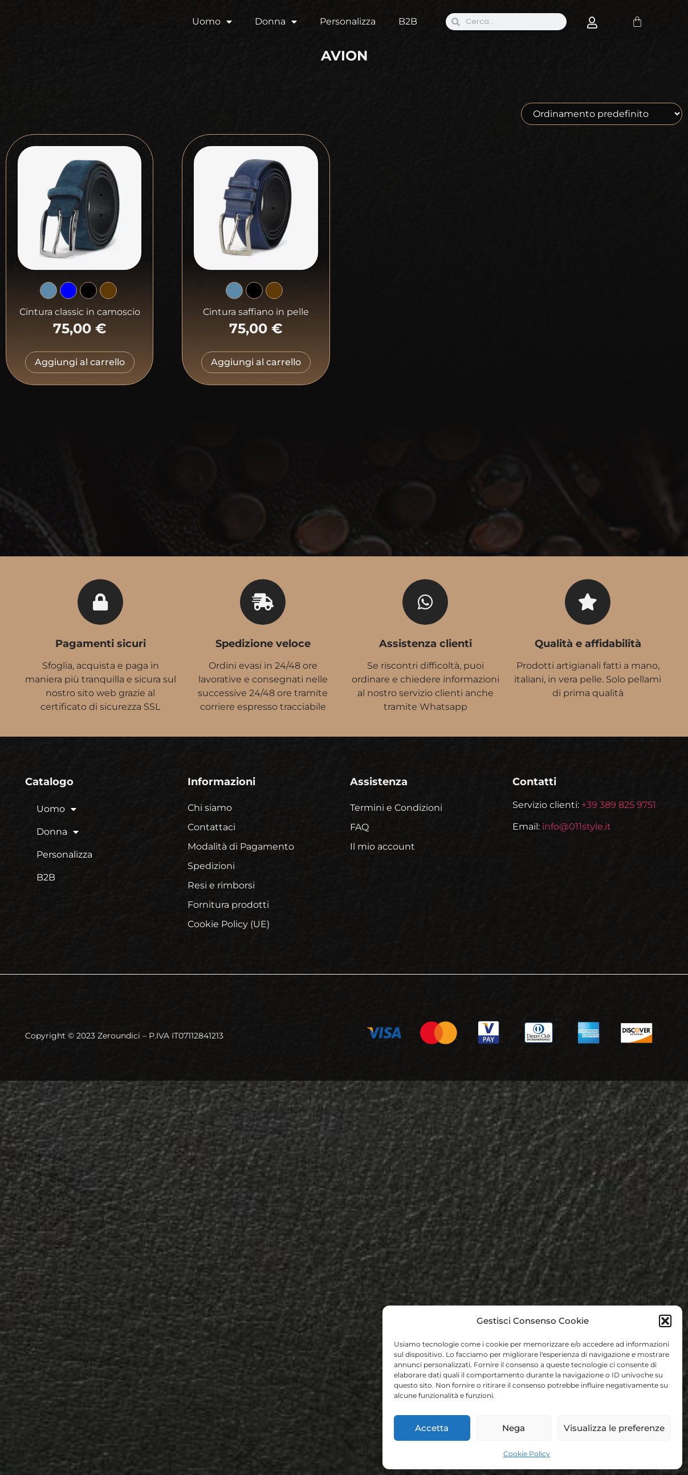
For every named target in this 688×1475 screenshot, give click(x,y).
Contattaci (211, 827)
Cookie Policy (526, 1453)
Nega (513, 1428)
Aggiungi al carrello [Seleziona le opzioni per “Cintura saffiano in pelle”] (256, 362)
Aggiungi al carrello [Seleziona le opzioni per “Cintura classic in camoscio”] (80, 362)
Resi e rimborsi (221, 885)
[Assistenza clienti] (425, 602)
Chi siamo (210, 807)
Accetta (432, 1428)
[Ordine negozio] (601, 114)
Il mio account (382, 846)
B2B (407, 21)
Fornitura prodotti (228, 904)
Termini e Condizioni (396, 807)
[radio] (48, 290)
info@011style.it (576, 826)
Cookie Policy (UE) (229, 924)
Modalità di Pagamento (241, 846)
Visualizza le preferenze (614, 1428)
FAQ (359, 827)
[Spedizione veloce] (263, 602)
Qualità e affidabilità (588, 643)
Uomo (212, 21)
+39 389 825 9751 (618, 804)
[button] (665, 1321)
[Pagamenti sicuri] (100, 602)
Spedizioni (211, 865)
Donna (276, 21)
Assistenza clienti (425, 643)
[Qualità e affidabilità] (587, 602)
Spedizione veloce (263, 643)
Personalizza (348, 21)
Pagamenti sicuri (100, 643)
